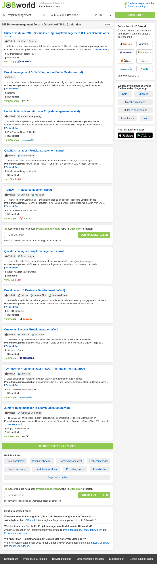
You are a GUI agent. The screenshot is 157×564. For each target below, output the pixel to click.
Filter (108, 24)
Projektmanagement (20, 24)
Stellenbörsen (116, 559)
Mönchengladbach (19, 546)
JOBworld (29, 520)
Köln (95, 542)
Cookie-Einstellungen (141, 559)
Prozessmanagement (70, 461)
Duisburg (104, 542)
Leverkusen (127, 118)
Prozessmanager (98, 461)
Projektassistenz (16, 461)
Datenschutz (11, 559)
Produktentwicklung (46, 469)
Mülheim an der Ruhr (135, 110)
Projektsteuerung (17, 469)
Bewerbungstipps (137, 6)
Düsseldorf (51, 24)
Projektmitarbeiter (57, 477)
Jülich (146, 118)
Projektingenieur (75, 469)
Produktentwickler (41, 461)
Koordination (100, 469)
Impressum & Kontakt (35, 559)
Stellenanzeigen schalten (141, 3)
